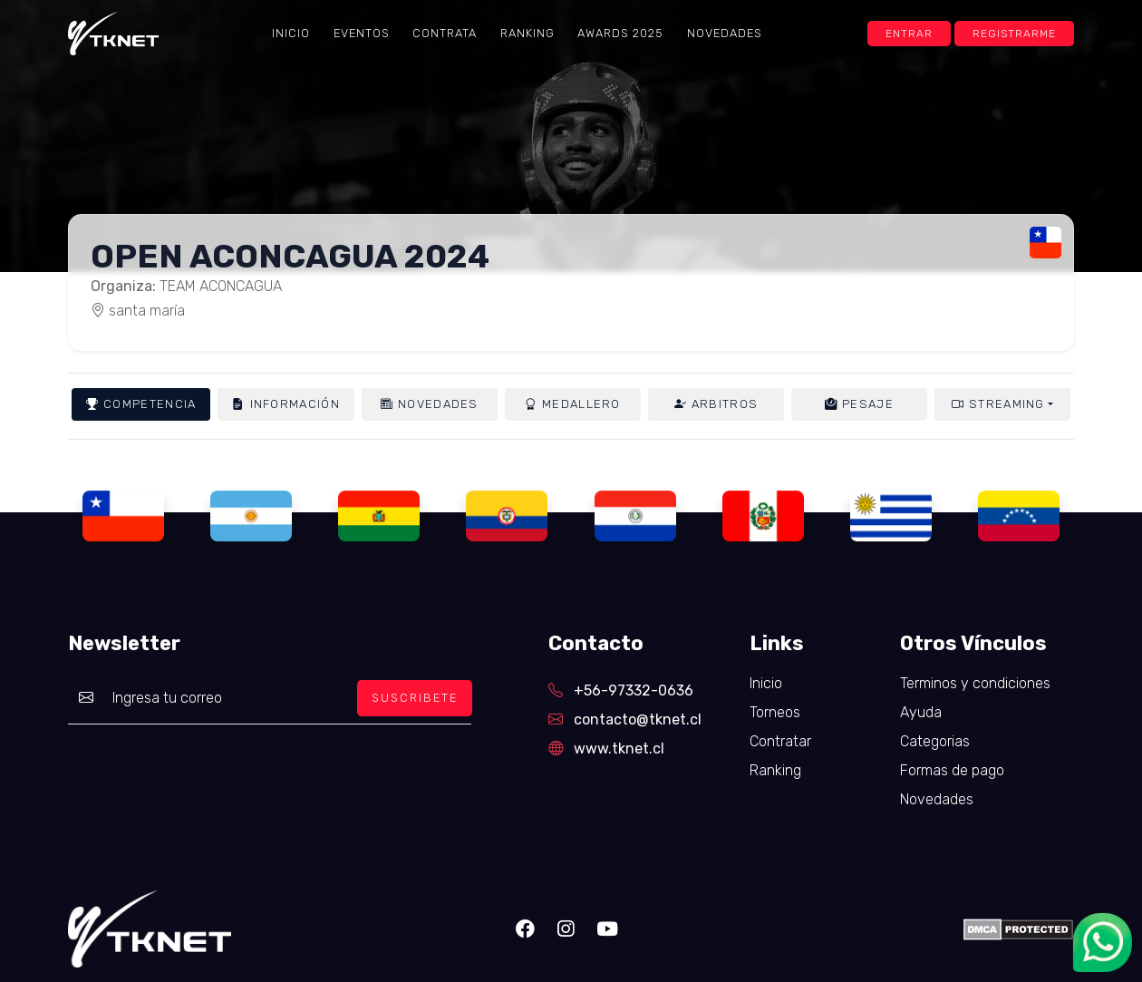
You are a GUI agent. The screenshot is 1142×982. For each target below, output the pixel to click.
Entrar (909, 33)
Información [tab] (285, 404)
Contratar (780, 741)
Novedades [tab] (430, 404)
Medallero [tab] (573, 404)
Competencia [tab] (141, 404)
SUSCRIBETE (415, 698)
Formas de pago (952, 770)
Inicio (291, 33)
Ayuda (921, 712)
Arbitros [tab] (716, 404)
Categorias (935, 741)
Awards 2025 (620, 33)
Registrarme (1014, 33)
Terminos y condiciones (975, 683)
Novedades (724, 33)
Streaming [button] (998, 404)
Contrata (444, 33)
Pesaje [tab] (859, 404)
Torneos (775, 712)
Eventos (362, 33)
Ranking (527, 33)
